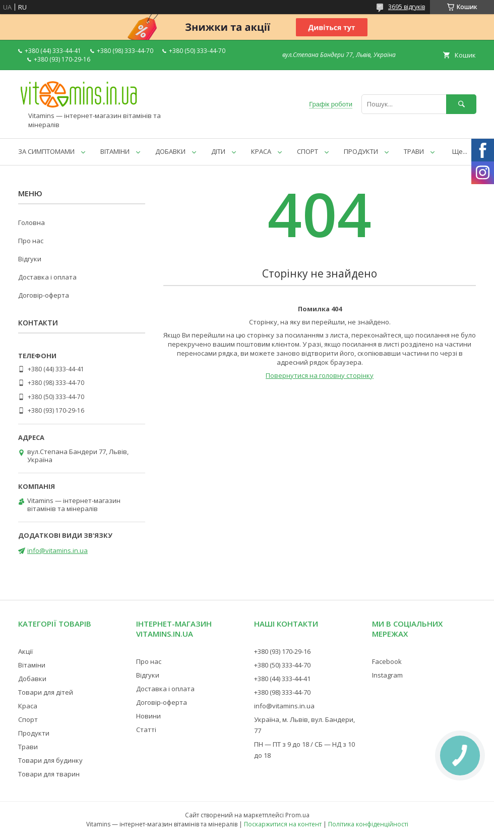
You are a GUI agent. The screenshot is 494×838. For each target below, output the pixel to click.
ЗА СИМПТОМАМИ (46, 151)
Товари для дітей (45, 692)
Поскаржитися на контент (283, 824)
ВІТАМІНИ (115, 151)
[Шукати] (461, 104)
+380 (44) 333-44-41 (282, 678)
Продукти (33, 733)
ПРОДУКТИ (361, 151)
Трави (28, 746)
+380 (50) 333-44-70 (282, 664)
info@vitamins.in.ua (57, 550)
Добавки (32, 678)
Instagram (387, 675)
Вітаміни (31, 664)
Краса (27, 705)
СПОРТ (307, 151)
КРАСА (261, 151)
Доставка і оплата (47, 277)
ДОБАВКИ (170, 151)
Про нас (30, 240)
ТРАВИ (414, 151)
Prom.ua (297, 815)
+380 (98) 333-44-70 (282, 692)
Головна (31, 222)
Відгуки (29, 258)
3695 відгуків (406, 7)
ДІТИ (218, 151)
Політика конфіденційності (368, 824)
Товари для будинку (50, 760)
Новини (148, 715)
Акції (25, 651)
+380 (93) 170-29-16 (282, 651)
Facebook (387, 661)
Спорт (28, 719)
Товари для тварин (49, 773)
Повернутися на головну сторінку (320, 375)
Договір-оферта (43, 295)
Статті (146, 729)
